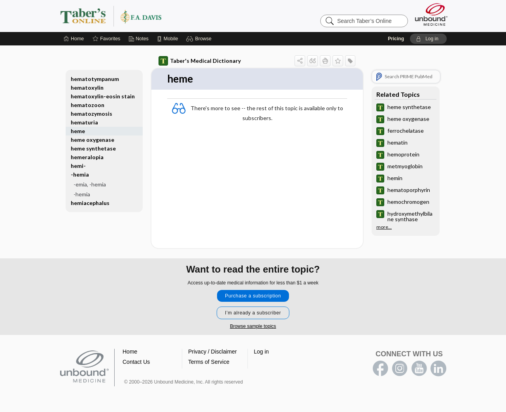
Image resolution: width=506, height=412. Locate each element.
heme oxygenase (92, 139)
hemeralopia (87, 157)
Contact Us (136, 362)
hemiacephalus (90, 202)
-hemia (80, 174)
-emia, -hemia (90, 184)
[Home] (74, 38)
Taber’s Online (158, 16)
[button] (199, 38)
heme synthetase (93, 148)
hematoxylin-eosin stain (103, 96)
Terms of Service (208, 362)
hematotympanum (95, 78)
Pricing (396, 38)
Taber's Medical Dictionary (200, 61)
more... (384, 227)
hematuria (84, 122)
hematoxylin (87, 87)
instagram (400, 368)
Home (130, 351)
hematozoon (87, 105)
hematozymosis (91, 113)
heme (78, 131)
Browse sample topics (253, 326)
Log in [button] (261, 351)
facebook (380, 368)
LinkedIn (438, 368)
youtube (419, 368)
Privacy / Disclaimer (212, 351)
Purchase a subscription (253, 296)
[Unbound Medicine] (431, 14)
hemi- (78, 165)
